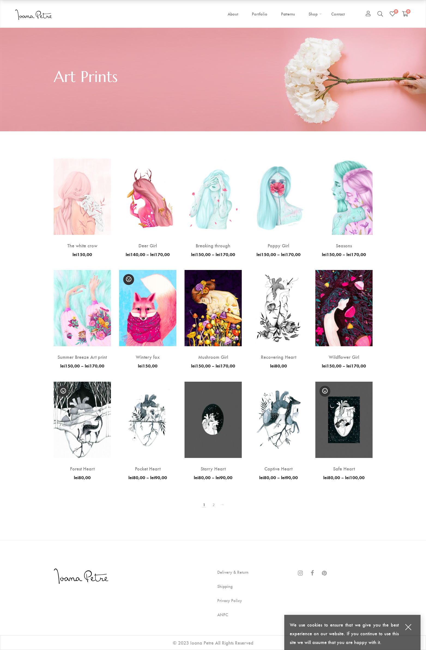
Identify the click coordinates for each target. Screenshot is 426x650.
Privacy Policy (229, 600)
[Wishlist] (392, 13)
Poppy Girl (278, 245)
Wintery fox (148, 356)
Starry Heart (213, 468)
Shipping (224, 586)
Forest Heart (82, 468)
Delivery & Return (233, 572)
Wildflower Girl (344, 356)
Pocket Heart (148, 468)
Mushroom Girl (213, 356)
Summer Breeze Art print (82, 356)
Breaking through (213, 245)
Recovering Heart (278, 356)
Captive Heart (278, 468)
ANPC (222, 614)
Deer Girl (147, 245)
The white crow (82, 245)
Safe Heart (344, 468)
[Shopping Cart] (405, 13)
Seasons (344, 245)
